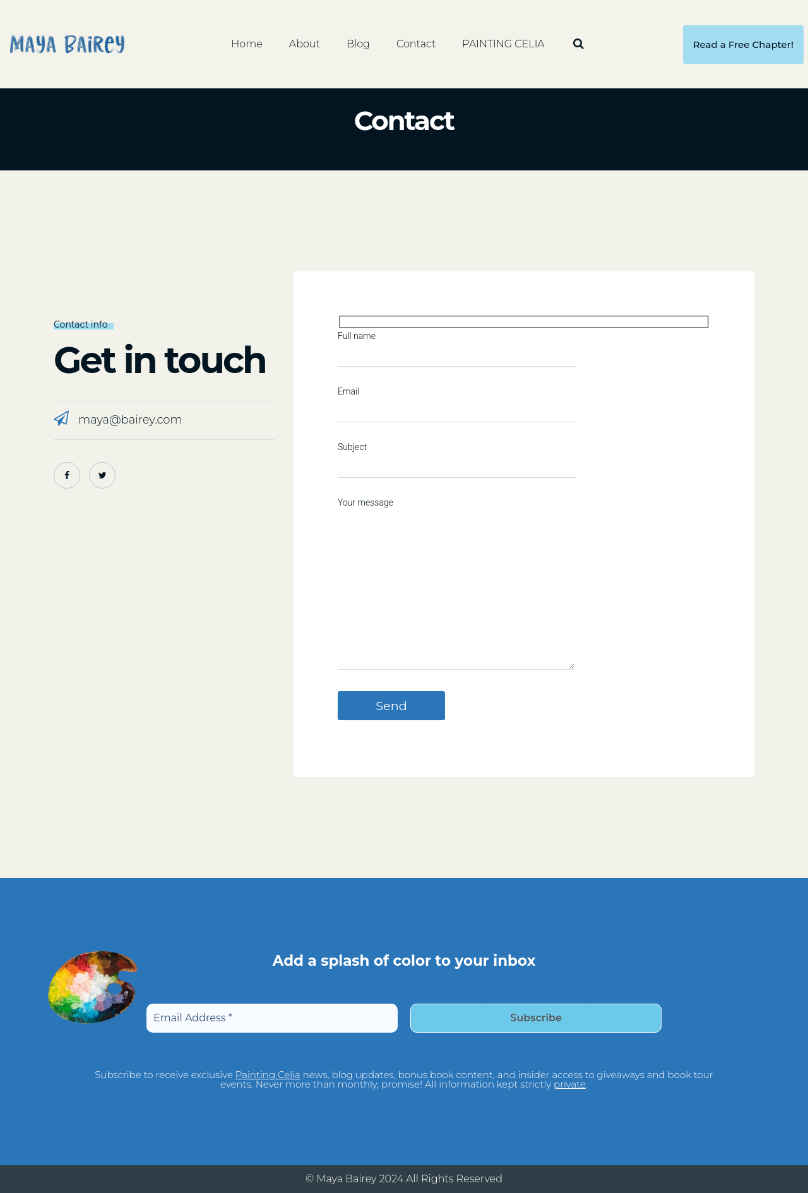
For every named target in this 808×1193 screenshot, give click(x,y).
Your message (456, 584)
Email (457, 399)
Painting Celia (267, 1075)
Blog (358, 44)
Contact (416, 44)
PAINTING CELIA (503, 44)
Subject (457, 454)
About (304, 44)
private (570, 1084)
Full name (457, 343)
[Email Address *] (272, 1018)
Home (247, 44)
